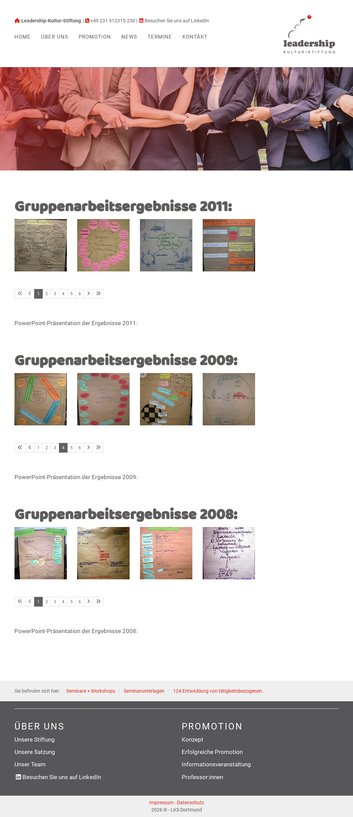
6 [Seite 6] (80, 293)
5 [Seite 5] (71, 293)
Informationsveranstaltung (216, 764)
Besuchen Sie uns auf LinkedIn (61, 777)
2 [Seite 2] (47, 293)
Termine (160, 37)
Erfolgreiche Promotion (212, 751)
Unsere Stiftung (34, 739)
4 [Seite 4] (63, 293)
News (129, 37)
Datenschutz (190, 802)
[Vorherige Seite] (29, 448)
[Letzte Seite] (98, 294)
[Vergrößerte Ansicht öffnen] (40, 245)
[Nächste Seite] (88, 294)
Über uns (54, 37)
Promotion (95, 37)
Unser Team (30, 764)
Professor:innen (202, 777)
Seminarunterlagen (144, 691)
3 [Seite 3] (55, 293)
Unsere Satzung (34, 751)
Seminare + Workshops (90, 691)
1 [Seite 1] (38, 447)
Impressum (161, 802)
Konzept (192, 739)
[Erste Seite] (20, 448)
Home (22, 37)
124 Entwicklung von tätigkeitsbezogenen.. (219, 691)
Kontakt (195, 37)
